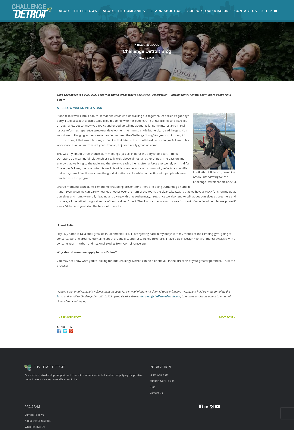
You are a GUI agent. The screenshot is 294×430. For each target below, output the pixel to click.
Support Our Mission (208, 11)
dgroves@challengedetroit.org (160, 296)
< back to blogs (147, 44)
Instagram (262, 11)
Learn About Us (166, 11)
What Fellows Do (35, 426)
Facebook (266, 11)
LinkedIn (271, 11)
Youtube (275, 11)
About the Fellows (78, 11)
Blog (152, 387)
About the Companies (124, 11)
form (60, 296)
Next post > (227, 317)
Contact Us (245, 11)
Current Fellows (34, 414)
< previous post (70, 317)
